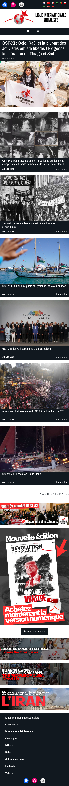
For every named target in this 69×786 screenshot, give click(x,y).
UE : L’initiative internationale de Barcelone (26, 349)
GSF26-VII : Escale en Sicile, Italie (21, 474)
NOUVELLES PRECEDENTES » (54, 493)
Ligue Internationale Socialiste (22, 718)
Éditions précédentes (34, 631)
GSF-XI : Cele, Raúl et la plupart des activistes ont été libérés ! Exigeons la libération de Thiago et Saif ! (34, 48)
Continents (11, 724)
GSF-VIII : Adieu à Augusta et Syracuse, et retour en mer (34, 286)
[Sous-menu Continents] (18, 724)
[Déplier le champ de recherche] (38, 31)
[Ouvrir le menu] (28, 31)
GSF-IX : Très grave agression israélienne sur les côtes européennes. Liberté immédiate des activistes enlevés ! (34, 162)
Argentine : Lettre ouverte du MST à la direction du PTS (33, 411)
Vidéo (8, 773)
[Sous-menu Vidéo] (12, 773)
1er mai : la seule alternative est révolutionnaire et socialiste (28, 225)
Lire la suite (8, 59)
